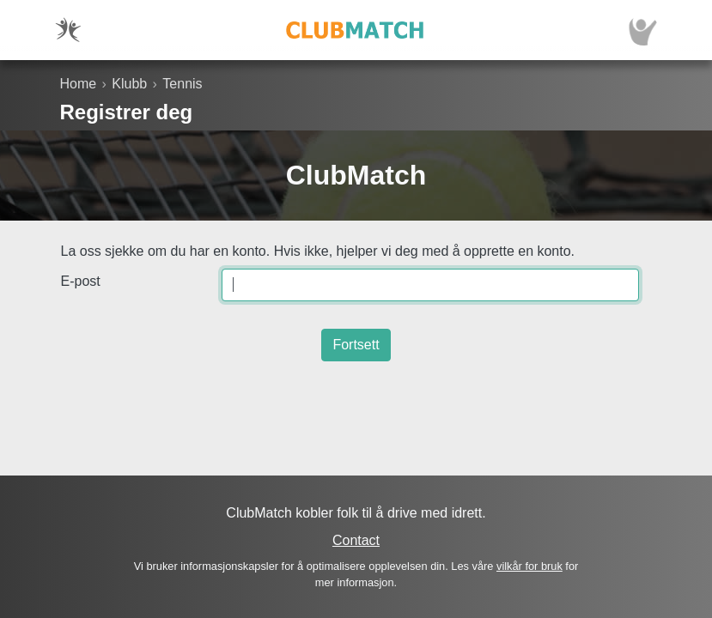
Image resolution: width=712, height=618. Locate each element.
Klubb (129, 83)
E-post (80, 281)
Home (78, 83)
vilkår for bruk (529, 566)
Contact (356, 540)
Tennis (182, 83)
